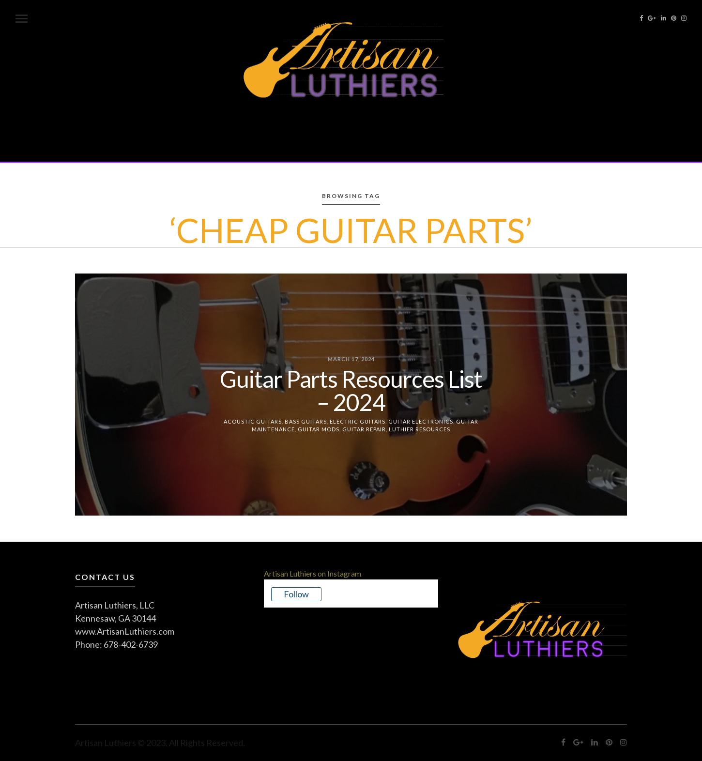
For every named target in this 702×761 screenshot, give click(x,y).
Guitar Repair (364, 429)
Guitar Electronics (420, 421)
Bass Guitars (306, 421)
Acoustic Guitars (253, 421)
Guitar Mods (318, 429)
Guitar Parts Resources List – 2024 (351, 390)
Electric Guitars (357, 421)
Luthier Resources (419, 429)
